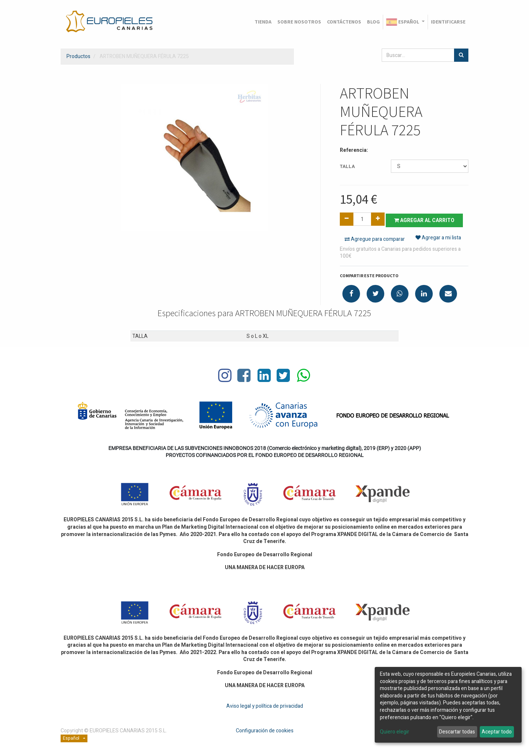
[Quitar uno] (346, 219)
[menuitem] (263, 22)
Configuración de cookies (265, 730)
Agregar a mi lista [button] (438, 238)
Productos (78, 56)
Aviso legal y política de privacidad (264, 705)
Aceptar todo (497, 732)
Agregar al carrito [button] (427, 219)
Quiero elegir (394, 732)
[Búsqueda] (461, 55)
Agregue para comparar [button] (375, 238)
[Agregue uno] (378, 219)
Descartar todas (457, 732)
